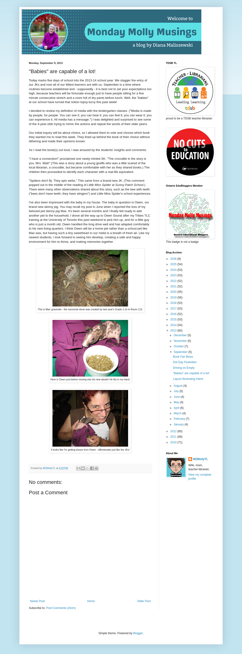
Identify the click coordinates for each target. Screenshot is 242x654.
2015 (173, 319)
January (179, 424)
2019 (173, 297)
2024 (173, 270)
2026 (173, 258)
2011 (173, 436)
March (178, 413)
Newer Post (37, 601)
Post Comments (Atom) (61, 608)
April (177, 408)
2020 (173, 291)
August (178, 385)
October (179, 346)
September (181, 352)
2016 (173, 314)
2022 (173, 281)
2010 (173, 442)
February (180, 418)
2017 (173, 308)
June (177, 396)
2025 (173, 264)
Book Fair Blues (183, 356)
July (177, 391)
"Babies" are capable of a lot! (191, 373)
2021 (173, 286)
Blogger (138, 633)
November (181, 341)
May (177, 402)
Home (91, 601)
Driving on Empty (183, 367)
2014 (173, 325)
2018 (173, 303)
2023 (173, 275)
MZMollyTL (200, 459)
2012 (173, 431)
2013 (173, 330)
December (181, 335)
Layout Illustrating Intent (188, 379)
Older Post (144, 601)
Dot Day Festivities (185, 362)
